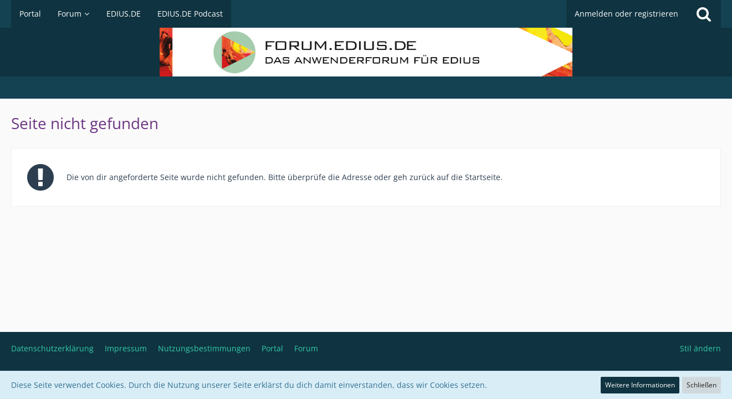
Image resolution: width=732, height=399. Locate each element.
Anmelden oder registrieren (626, 13)
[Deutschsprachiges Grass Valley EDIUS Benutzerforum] (366, 52)
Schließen (701, 385)
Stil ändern (700, 348)
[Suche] (704, 14)
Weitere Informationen (640, 385)
